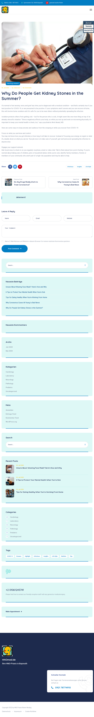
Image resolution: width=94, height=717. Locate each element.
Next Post (76, 179)
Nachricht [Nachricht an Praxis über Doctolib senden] (88, 30)
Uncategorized (11, 391)
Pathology (10, 83)
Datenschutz (6, 711)
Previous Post (18, 179)
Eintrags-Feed (11, 414)
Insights (79, 166)
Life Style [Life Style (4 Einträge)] (55, 556)
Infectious (70, 166)
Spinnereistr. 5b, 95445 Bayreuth (33, 2)
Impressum (18, 711)
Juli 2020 (9, 347)
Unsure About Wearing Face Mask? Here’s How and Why (26, 287)
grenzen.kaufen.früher (56, 2)
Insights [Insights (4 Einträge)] (46, 556)
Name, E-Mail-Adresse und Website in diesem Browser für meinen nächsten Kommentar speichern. (37, 241)
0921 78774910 (13, 2)
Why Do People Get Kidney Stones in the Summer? (24, 308)
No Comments (27, 88)
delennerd (17, 88)
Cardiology (10, 372)
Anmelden (9, 410)
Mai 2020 (9, 351)
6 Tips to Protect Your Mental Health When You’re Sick (25, 292)
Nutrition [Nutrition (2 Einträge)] (63, 556)
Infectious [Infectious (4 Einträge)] (37, 556)
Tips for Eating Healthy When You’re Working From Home (26, 297)
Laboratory (10, 376)
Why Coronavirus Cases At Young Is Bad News (23, 303)
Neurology (9, 380)
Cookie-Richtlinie (30, 711)
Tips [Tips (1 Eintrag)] (71, 556)
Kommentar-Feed (12, 418)
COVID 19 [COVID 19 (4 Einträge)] (10, 556)
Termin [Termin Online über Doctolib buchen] (89, 26)
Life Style (88, 166)
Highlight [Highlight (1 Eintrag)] (27, 556)
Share (4, 167)
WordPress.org (11, 422)
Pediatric (16, 83)
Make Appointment (14, 612)
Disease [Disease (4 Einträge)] (18, 556)
